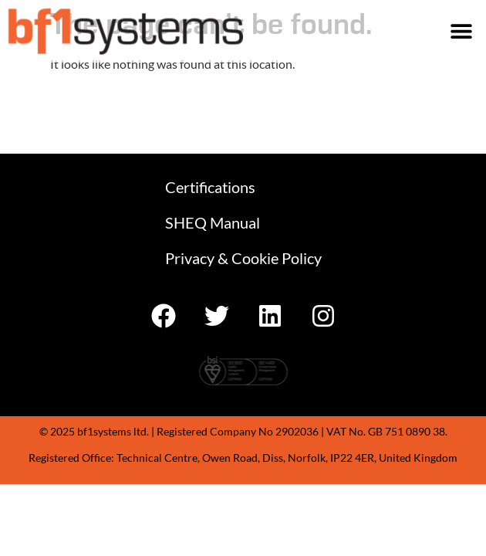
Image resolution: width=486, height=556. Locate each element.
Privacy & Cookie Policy (243, 258)
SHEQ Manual (212, 222)
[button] (461, 31)
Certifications (210, 187)
